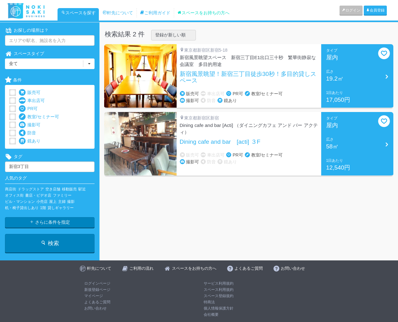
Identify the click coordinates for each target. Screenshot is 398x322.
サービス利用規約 (219, 283)
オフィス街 (14, 195)
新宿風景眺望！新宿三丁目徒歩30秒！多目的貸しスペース (248, 77)
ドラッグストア (31, 189)
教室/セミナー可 (39, 117)
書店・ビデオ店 (38, 195)
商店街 (10, 189)
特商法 (209, 302)
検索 (49, 243)
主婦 (62, 201)
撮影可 (29, 125)
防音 (27, 133)
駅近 (82, 189)
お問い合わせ (95, 308)
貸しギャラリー (61, 208)
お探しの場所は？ (27, 30)
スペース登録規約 (219, 296)
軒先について (118, 12)
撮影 (71, 201)
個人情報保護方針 (219, 308)
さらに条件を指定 (50, 222)
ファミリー (62, 195)
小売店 (42, 201)
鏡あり (29, 141)
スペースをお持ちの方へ (203, 12)
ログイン (351, 10)
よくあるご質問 (97, 302)
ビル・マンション (20, 201)
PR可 (28, 108)
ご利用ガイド (155, 12)
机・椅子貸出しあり (22, 208)
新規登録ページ (97, 289)
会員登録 (375, 10)
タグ (13, 156)
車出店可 (32, 100)
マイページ (93, 296)
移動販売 (69, 189)
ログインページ (97, 283)
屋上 (53, 201)
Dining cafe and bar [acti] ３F (220, 142)
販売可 (29, 92)
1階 (43, 208)
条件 (13, 80)
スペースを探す (78, 12)
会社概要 (211, 314)
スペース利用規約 (219, 289)
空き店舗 (52, 189)
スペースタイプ (24, 53)
